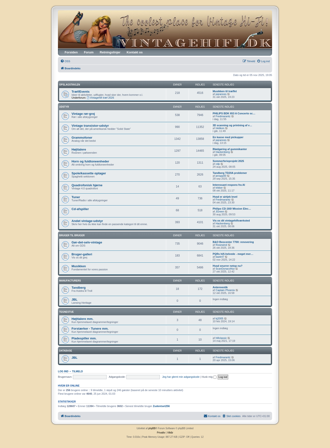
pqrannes (221, 94)
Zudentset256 (161, 406)
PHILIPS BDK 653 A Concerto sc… (234, 113)
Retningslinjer (110, 52)
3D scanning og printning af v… (232, 125)
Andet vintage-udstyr (87, 221)
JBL (74, 299)
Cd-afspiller (80, 209)
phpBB (151, 428)
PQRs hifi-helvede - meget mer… (233, 253)
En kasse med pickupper (228, 137)
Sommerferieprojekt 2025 (228, 161)
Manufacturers (70, 280)
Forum (88, 52)
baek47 (220, 256)
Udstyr (64, 107)
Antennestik (220, 287)
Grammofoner (82, 137)
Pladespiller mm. (84, 338)
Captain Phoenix (225, 290)
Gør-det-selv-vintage (87, 242)
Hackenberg (223, 152)
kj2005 (219, 318)
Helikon (220, 128)
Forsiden (71, 52)
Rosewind (221, 244)
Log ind (63, 371)
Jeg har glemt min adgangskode (181, 376)
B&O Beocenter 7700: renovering (233, 242)
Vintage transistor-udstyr (90, 125)
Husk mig (209, 376)
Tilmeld (77, 371)
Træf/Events (81, 91)
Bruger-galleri (82, 254)
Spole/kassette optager (89, 173)
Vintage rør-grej (83, 114)
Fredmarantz (223, 116)
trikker (219, 187)
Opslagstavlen (69, 84)
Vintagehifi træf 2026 (100, 97)
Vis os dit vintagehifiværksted (231, 220)
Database (65, 350)
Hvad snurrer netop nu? (227, 265)
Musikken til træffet (225, 91)
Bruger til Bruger (72, 235)
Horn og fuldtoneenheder (90, 161)
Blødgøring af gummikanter (230, 149)
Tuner (76, 197)
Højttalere (79, 149)
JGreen (220, 211)
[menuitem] (65, 61)
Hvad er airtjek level (225, 196)
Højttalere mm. (82, 319)
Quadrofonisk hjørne (87, 185)
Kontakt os (135, 52)
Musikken (79, 266)
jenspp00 (221, 175)
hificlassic (221, 338)
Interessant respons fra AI (229, 184)
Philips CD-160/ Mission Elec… (232, 208)
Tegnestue (66, 312)
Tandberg (79, 287)
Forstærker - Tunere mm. (90, 328)
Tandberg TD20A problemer (230, 172)
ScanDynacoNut (225, 268)
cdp (218, 163)
